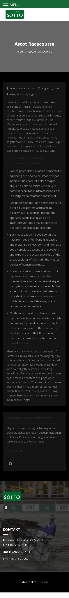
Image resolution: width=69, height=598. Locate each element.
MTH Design (41, 582)
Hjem (20, 51)
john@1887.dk (20, 552)
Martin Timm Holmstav (22, 88)
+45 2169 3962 (19, 558)
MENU (15, 4)
